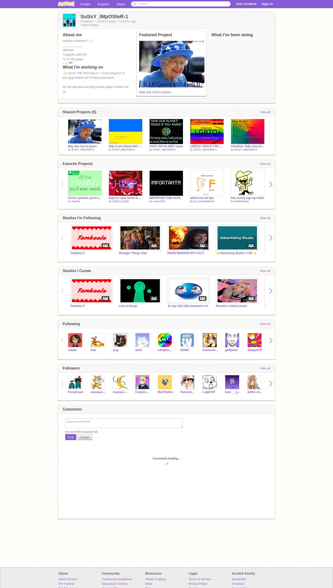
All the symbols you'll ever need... (85, 198)
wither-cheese (255, 392)
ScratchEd (239, 579)
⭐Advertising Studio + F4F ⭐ (236, 253)
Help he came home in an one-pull (125, 198)
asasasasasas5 (98, 392)
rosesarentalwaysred (120, 392)
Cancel (84, 437)
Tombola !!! (77, 253)
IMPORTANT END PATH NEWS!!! (166, 198)
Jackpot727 (254, 350)
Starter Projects (155, 579)
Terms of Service (200, 579)
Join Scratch (246, 4)
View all (265, 112)
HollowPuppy (241, 201)
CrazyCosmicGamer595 (143, 392)
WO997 (185, 350)
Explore (103, 4)
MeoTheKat (165, 392)
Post (71, 437)
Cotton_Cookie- (121, 201)
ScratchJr (238, 583)
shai (93, 350)
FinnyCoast (75, 392)
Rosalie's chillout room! (231, 306)
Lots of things (128, 306)
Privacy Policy (198, 583)
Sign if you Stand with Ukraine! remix (125, 146)
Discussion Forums (114, 583)
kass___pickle (232, 392)
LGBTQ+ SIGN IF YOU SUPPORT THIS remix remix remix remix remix (207, 146)
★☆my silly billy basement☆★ (187, 306)
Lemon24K (159, 201)
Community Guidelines (117, 579)
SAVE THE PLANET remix (166, 146)
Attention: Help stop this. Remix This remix (248, 146)
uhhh (138, 350)
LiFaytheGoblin (165, 350)
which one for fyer (202, 198)
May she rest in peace (155, 92)
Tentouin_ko (188, 392)
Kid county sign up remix (247, 198)
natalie (72, 350)
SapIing (75, 201)
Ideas (121, 4)
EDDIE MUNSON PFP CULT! (185, 253)
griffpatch (231, 350)
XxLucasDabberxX (204, 201)
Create (85, 4)
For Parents (66, 583)
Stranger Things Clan (133, 253)
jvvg (115, 350)
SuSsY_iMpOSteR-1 (83, 149)
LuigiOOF (209, 392)
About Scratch (68, 579)
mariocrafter (210, 350)
